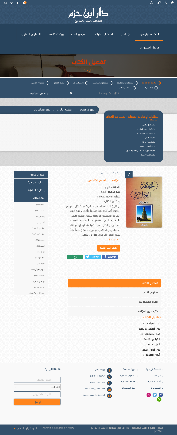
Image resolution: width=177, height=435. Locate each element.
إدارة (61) (40, 252)
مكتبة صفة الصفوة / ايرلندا (146, 133)
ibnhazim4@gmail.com (95, 388)
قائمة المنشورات (149, 47)
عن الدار (126, 34)
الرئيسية (88, 70)
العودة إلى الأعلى (25, 428)
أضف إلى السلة (108, 247)
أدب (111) (40, 222)
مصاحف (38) (39, 275)
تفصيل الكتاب (88, 62)
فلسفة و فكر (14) (37, 293)
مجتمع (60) (39, 258)
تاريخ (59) (40, 264)
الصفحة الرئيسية (149, 34)
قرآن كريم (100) (38, 234)
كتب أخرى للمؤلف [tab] (148, 311)
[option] (131, 157)
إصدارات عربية (37, 174)
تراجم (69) (40, 246)
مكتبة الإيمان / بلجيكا (148, 154)
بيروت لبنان (100, 369)
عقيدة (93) (40, 240)
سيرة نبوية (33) (38, 287)
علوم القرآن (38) (37, 269)
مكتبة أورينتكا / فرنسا (147, 146)
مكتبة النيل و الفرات (148, 124)
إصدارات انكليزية (36, 190)
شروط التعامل (86, 109)
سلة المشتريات (42, 109)
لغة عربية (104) (38, 228)
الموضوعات (80, 34)
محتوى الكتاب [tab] (150, 292)
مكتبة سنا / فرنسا (149, 137)
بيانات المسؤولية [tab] (148, 301)
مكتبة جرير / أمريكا (148, 142)
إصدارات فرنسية (36, 182)
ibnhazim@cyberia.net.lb (94, 395)
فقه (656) (40, 204)
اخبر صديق (155, 2)
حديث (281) (39, 210)
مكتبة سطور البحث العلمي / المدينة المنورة (140, 150)
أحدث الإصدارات (104, 34)
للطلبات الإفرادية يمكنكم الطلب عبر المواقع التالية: (131, 118)
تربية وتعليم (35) (37, 281)
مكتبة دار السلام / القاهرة (146, 129)
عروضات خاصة (57, 34)
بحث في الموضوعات (38, 93)
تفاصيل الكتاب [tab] (150, 283)
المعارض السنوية (31, 34)
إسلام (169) (39, 216)
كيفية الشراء (64, 109)
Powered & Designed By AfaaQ (58, 427)
